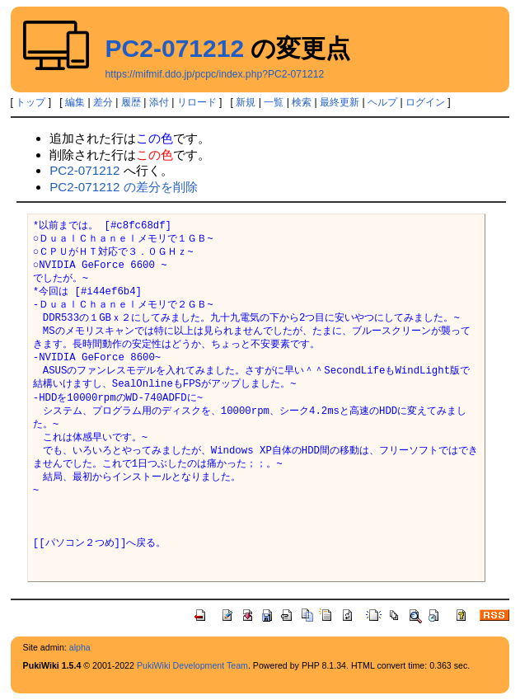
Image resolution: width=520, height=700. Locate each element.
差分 (103, 102)
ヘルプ (382, 102)
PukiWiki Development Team (192, 665)
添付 (159, 102)
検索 (302, 102)
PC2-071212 (174, 48)
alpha (80, 647)
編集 (75, 102)
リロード (197, 102)
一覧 (273, 102)
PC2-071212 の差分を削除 (123, 187)
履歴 (131, 102)
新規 (245, 102)
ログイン (425, 102)
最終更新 (339, 102)
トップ (30, 102)
